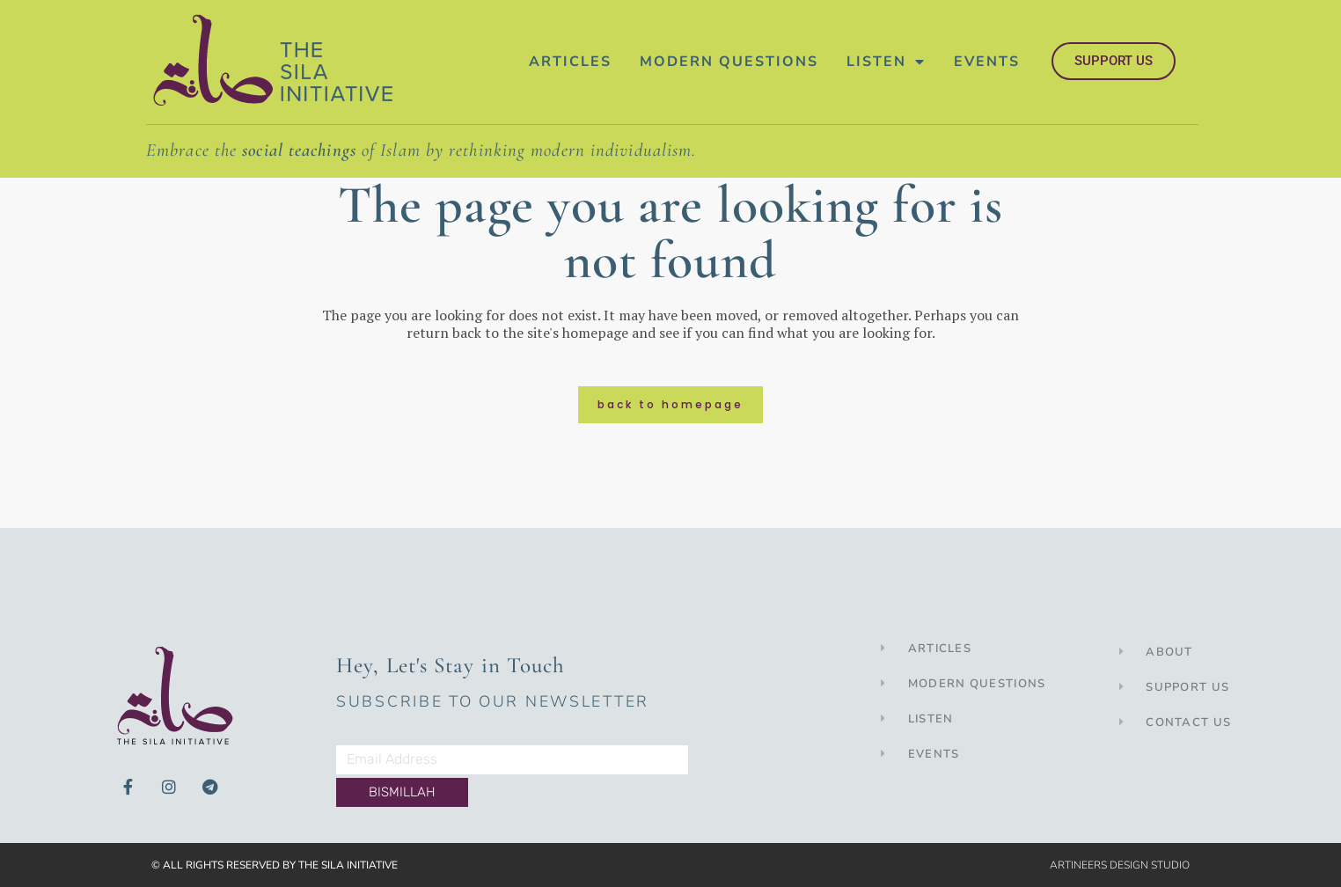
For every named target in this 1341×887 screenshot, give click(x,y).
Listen (886, 61)
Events (987, 61)
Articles (570, 61)
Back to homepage (670, 404)
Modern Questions (729, 61)
